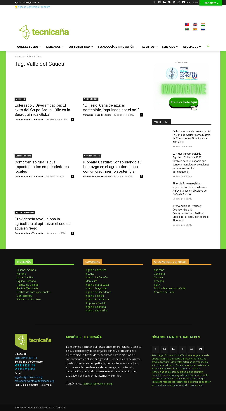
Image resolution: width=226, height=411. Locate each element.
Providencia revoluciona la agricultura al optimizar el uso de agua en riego (43, 223)
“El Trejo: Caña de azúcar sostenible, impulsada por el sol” (111, 107)
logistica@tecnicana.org (28, 377)
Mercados (20, 99)
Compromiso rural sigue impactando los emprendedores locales (42, 167)
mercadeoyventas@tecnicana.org (34, 381)
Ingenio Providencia (25, 213)
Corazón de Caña (23, 156)
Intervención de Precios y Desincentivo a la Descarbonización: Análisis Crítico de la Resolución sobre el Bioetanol (191, 213)
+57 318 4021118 (25, 365)
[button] (208, 45)
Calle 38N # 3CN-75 (26, 357)
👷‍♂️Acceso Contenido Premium (32, 7)
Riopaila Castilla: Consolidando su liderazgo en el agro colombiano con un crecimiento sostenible (112, 167)
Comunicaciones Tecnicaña (29, 119)
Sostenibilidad (90, 99)
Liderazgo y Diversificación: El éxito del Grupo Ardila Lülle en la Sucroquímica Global (42, 110)
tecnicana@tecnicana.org (97, 383)
